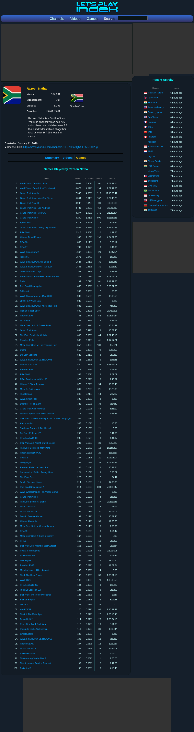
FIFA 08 (23, 242)
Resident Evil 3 (27, 643)
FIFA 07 (23, 247)
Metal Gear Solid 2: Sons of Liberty (36, 536)
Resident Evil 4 (27, 340)
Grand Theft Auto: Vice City (33, 213)
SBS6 (150, 151)
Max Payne (25, 560)
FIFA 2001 (25, 232)
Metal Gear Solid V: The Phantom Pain (38, 345)
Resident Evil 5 (27, 565)
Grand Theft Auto (28, 330)
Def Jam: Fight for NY (30, 433)
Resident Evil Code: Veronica (34, 467)
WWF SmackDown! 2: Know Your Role (38, 306)
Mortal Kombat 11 (28, 511)
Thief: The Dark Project (31, 575)
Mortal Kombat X (28, 648)
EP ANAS (152, 102)
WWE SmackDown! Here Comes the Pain (40, 276)
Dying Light (25, 462)
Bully (22, 281)
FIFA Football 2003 (29, 438)
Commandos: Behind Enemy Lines (36, 472)
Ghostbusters (26, 634)
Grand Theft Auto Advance (32, 408)
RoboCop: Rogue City (30, 452)
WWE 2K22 (25, 580)
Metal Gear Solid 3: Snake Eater (35, 325)
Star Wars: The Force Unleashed (35, 594)
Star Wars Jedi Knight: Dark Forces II (37, 443)
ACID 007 (152, 210)
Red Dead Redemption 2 (32, 487)
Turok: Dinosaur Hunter (31, 482)
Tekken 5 (24, 257)
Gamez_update (155, 112)
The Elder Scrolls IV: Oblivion (34, 335)
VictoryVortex (154, 171)
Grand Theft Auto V (29, 217)
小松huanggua (155, 200)
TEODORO (153, 190)
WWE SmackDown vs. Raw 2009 (36, 296)
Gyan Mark (153, 97)
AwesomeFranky (156, 107)
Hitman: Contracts (28, 364)
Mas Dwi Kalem (155, 92)
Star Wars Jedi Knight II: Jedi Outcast (38, 546)
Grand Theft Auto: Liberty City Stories (38, 227)
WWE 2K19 (25, 609)
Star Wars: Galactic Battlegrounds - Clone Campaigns (45, 418)
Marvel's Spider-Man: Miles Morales (37, 413)
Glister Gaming (155, 161)
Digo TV (152, 156)
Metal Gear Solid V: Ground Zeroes (37, 526)
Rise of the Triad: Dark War (33, 624)
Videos (68, 157)
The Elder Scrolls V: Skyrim (33, 501)
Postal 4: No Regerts (30, 550)
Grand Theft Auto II (29, 497)
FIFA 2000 (25, 374)
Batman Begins (27, 599)
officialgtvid (153, 181)
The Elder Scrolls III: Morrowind (35, 448)
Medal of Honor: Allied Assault (34, 570)
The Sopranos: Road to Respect (35, 663)
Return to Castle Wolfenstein (33, 629)
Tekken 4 (24, 291)
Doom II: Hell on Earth (30, 404)
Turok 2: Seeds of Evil (30, 590)
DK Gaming (153, 195)
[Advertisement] (75, 52)
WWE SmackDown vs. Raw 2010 (36, 639)
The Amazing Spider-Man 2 (33, 658)
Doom (23, 350)
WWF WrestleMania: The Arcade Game (39, 492)
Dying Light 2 (26, 619)
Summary (52, 157)
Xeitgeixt (152, 142)
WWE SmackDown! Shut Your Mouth (37, 188)
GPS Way (152, 185)
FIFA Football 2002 (29, 585)
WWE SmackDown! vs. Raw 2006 (36, 266)
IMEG (150, 127)
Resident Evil (26, 315)
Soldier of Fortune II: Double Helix (36, 428)
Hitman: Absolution (29, 521)
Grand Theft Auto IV (29, 193)
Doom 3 (23, 604)
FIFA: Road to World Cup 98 (33, 379)
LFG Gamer (153, 166)
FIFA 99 (23, 531)
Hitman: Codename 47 (31, 310)
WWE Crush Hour (28, 399)
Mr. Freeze (25, 320)
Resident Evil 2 (27, 369)
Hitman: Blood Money (30, 237)
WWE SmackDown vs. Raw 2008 (36, 359)
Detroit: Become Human (31, 516)
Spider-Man (25, 222)
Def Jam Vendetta (28, 355)
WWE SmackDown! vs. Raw (33, 183)
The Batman (26, 394)
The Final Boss (27, 477)
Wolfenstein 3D (27, 555)
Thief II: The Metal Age (31, 614)
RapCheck (153, 117)
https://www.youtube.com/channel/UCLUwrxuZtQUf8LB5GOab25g (60, 147)
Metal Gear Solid (28, 506)
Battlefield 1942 (27, 653)
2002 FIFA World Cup (30, 301)
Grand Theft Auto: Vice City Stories (36, 198)
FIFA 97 (23, 541)
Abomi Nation (26, 423)
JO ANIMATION (155, 146)
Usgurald (152, 122)
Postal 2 (24, 457)
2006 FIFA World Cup (30, 271)
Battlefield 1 (25, 668)
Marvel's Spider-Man (30, 389)
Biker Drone (153, 176)
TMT (150, 132)
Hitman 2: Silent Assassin (32, 384)
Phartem (152, 136)
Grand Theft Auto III (29, 203)
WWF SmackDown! (29, 252)
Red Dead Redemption (31, 286)
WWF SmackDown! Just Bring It (35, 262)
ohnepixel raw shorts (158, 205)
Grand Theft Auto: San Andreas (35, 208)
